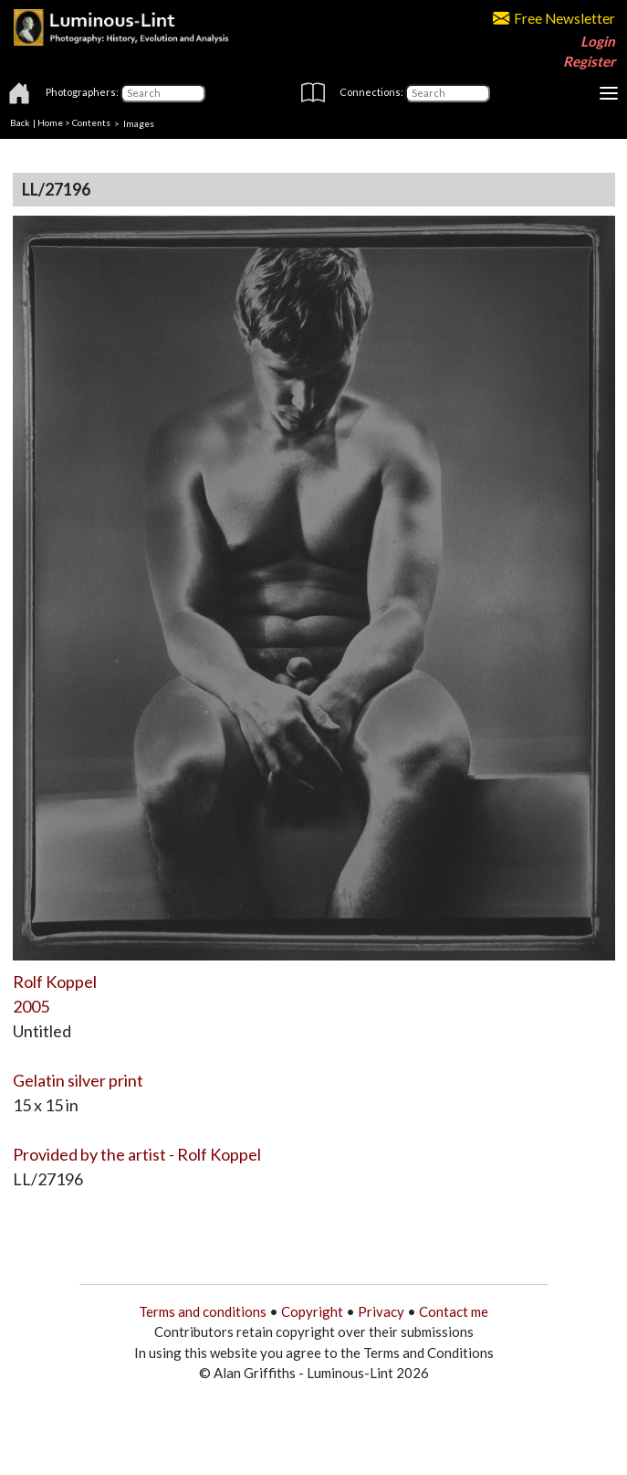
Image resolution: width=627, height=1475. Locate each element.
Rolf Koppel (55, 981)
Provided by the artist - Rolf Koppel (137, 1154)
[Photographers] (162, 93)
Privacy (381, 1311)
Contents (91, 122)
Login (597, 41)
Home (50, 122)
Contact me (453, 1311)
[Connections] (447, 93)
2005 (31, 1006)
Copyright (312, 1311)
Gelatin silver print (78, 1080)
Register (589, 61)
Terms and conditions (202, 1311)
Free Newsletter (554, 18)
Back (20, 122)
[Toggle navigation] (609, 93)
